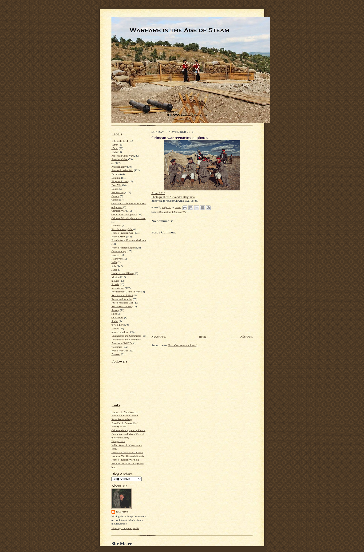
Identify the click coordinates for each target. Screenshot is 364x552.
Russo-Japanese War (122, 302)
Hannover (116, 258)
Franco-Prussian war (122, 232)
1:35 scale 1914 (119, 140)
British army (118, 192)
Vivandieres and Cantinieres (126, 335)
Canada (115, 196)
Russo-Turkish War (121, 306)
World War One (119, 350)
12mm (114, 144)
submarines (117, 317)
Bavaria (115, 174)
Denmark (116, 225)
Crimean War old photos (124, 214)
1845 (114, 151)
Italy (113, 265)
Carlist (115, 199)
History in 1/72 (119, 426)
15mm (114, 148)
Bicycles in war (119, 181)
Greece (115, 254)
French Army (118, 236)
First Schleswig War (122, 229)
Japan (114, 269)
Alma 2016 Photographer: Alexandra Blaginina (173, 195)
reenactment (117, 288)
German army (118, 251)
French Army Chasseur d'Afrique (128, 240)
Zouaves (115, 354)
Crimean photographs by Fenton (128, 430)
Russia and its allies (121, 299)
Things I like (118, 441)
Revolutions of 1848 (122, 295)
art (112, 163)
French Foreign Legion (123, 247)
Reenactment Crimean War (125, 291)
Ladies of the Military (123, 273)
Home (202, 336)
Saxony (115, 310)
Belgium (115, 177)
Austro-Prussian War (122, 170)
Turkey (115, 328)
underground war (120, 332)
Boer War (116, 185)
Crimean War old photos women (128, 218)
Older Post (246, 336)
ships (114, 313)
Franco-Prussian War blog (125, 459)
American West (119, 159)
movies (115, 280)
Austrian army (119, 166)
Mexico (115, 277)
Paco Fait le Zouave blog (124, 423)
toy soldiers (117, 324)
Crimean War (118, 210)
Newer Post (158, 336)
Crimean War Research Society (127, 455)
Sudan (114, 321)
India (114, 262)
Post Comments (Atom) (183, 345)
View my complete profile (125, 528)
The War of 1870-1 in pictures (127, 452)
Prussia (115, 284)
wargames (116, 346)
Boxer (114, 188)
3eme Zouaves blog (121, 419)
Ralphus (122, 511)
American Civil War (122, 155)
